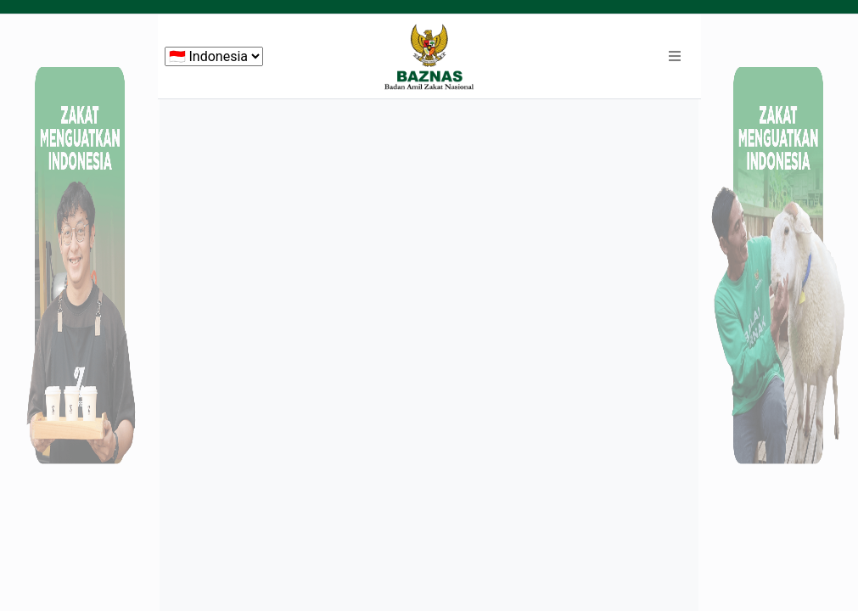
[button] (674, 57)
